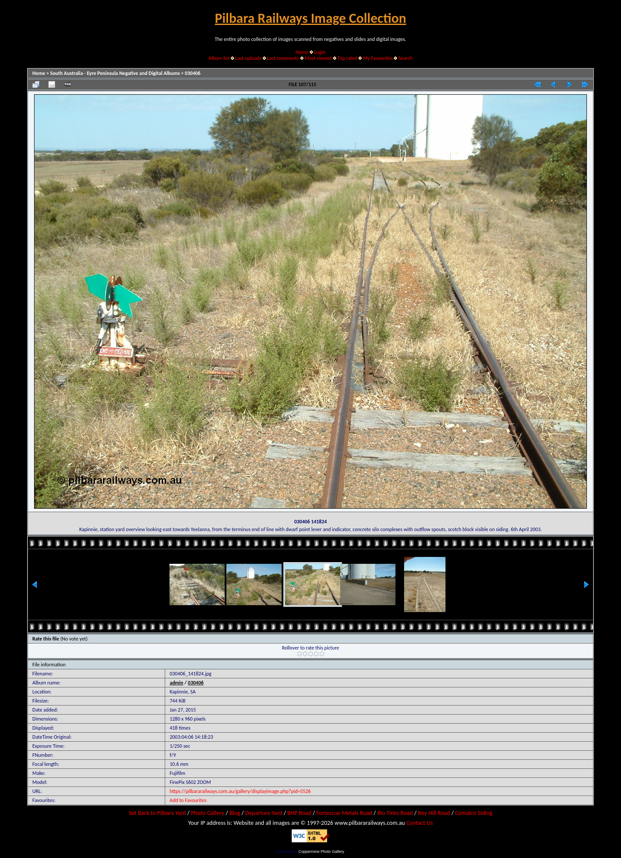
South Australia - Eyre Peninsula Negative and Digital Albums (115, 73)
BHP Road (299, 813)
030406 (193, 73)
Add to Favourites (187, 800)
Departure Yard (263, 813)
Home (302, 52)
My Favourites (378, 58)
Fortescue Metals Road (345, 813)
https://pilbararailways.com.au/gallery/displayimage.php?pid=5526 (239, 791)
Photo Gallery (207, 813)
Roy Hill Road (434, 813)
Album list (218, 58)
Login (319, 52)
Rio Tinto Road (395, 813)
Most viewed (318, 58)
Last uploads (248, 58)
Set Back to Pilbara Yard (157, 813)
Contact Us (419, 823)
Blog (234, 813)
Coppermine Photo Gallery (321, 851)
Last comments (283, 58)
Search (405, 58)
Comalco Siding (473, 813)
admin (176, 683)
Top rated (348, 58)
